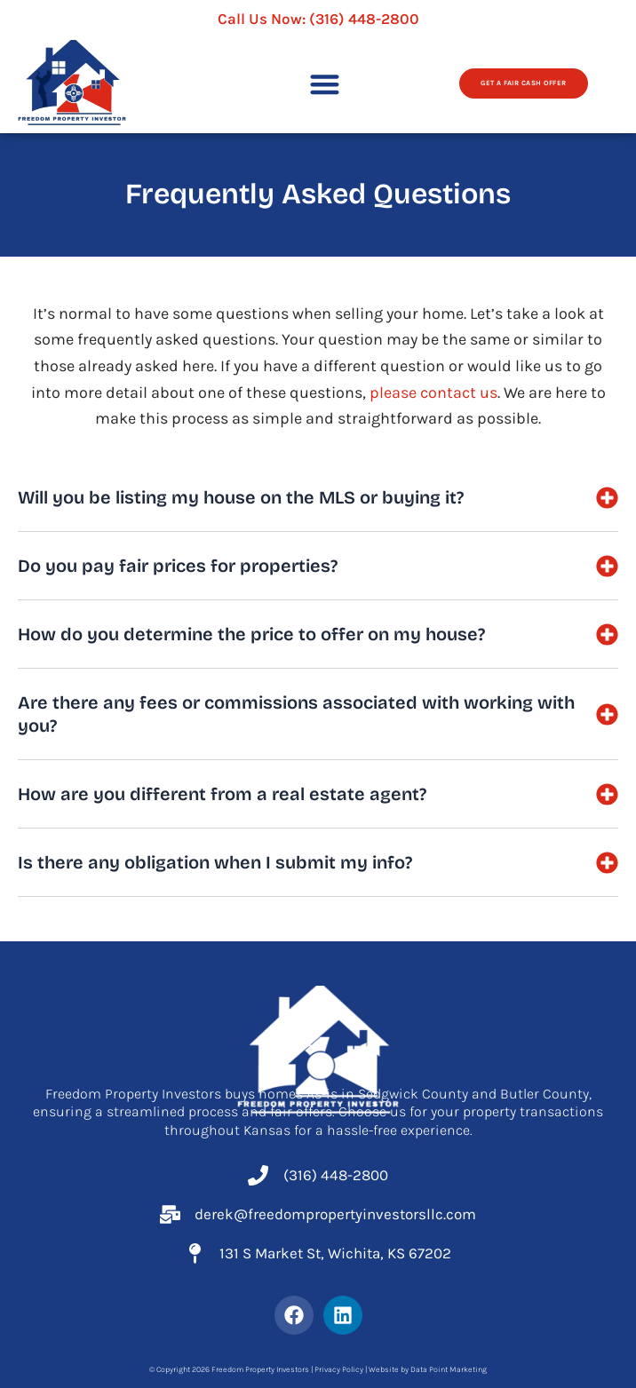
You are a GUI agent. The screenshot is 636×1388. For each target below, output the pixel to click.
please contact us (433, 392)
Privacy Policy (338, 1369)
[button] (324, 83)
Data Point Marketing (448, 1369)
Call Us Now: (318, 19)
